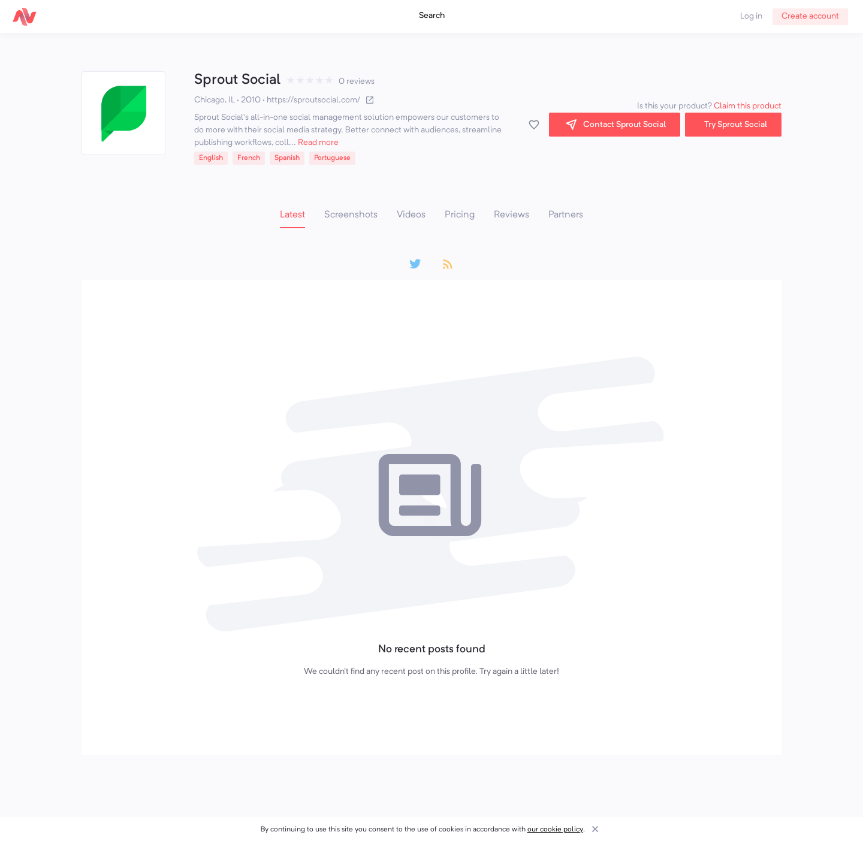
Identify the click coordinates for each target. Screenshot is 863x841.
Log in (751, 16)
